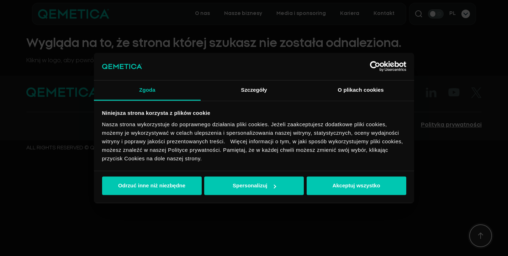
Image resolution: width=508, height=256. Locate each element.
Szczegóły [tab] (254, 90)
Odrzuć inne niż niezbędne (151, 186)
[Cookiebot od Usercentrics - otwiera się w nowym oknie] (375, 66)
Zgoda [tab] (147, 90)
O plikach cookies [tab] (360, 90)
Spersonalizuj (254, 186)
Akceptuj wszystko (356, 186)
